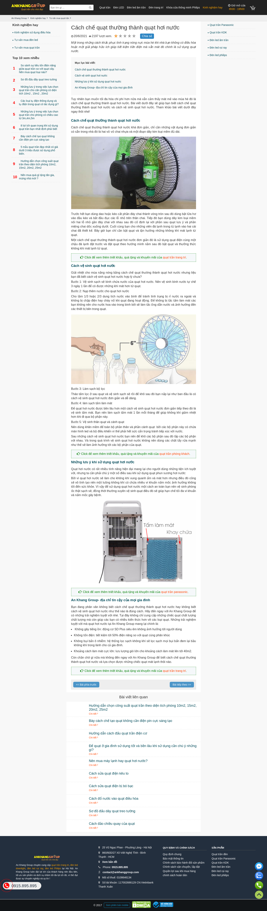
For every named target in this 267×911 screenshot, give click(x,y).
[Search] (90, 7)
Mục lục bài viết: (85, 62)
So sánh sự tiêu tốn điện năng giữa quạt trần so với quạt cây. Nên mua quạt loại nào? (34, 69)
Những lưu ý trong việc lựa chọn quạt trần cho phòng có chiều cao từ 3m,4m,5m (35, 115)
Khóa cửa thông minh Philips (183, 7)
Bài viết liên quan (133, 697)
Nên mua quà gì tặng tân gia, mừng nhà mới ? (34, 177)
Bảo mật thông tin (173, 858)
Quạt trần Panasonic (222, 24)
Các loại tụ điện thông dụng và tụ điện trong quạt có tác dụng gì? (36, 102)
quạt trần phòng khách (174, 453)
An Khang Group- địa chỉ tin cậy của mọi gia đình (104, 87)
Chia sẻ (147, 36)
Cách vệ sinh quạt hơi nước (91, 75)
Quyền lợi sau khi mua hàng (179, 871)
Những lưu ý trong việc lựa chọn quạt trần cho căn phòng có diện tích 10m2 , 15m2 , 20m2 (35, 90)
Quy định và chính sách (179, 847)
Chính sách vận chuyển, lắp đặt (181, 866)
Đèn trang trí (156, 7)
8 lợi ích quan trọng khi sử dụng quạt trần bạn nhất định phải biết (35, 127)
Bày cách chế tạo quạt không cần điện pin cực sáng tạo (34, 138)
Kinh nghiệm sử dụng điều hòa (32, 32)
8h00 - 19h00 (236, 7)
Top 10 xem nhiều (25, 58)
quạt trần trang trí (174, 257)
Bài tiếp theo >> (182, 684)
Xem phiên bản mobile (117, 905)
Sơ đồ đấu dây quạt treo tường (35, 80)
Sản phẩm (218, 847)
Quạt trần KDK (218, 32)
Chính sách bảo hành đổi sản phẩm (183, 862)
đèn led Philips (53, 868)
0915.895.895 (120, 867)
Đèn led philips (218, 55)
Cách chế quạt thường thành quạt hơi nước (100, 69)
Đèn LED (118, 7)
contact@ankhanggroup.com (121, 872)
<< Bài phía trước (86, 684)
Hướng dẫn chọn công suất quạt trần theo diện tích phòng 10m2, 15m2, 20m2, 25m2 (36, 164)
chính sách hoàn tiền (175, 875)
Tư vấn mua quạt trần (27, 47)
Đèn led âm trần (136, 7)
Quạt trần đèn (220, 854)
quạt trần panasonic (174, 592)
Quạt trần (104, 7)
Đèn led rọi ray (218, 47)
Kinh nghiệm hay (212, 7)
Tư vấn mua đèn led (26, 39)
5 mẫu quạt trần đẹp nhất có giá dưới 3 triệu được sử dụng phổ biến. (35, 150)
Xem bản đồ (109, 861)
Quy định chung (172, 854)
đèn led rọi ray (35, 868)
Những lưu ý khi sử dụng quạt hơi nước (98, 81)
